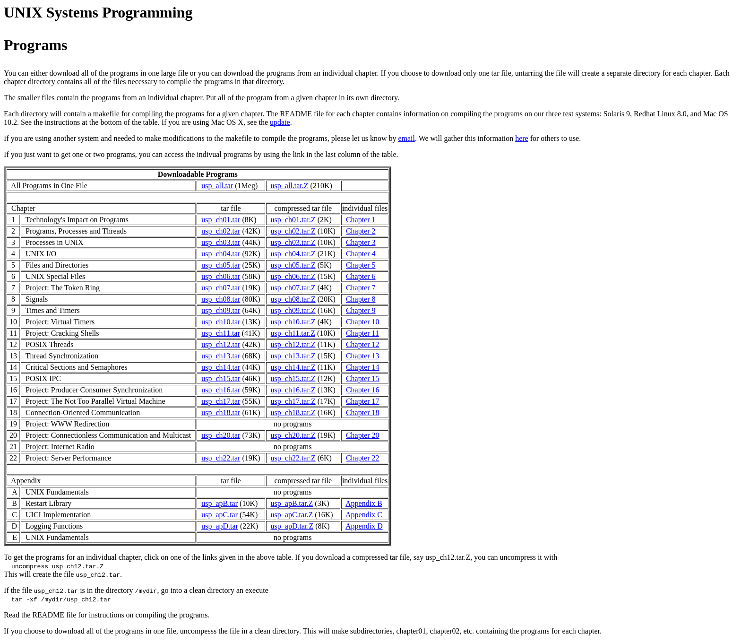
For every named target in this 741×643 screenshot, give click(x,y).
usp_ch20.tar (220, 435)
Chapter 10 (362, 322)
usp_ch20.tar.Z (293, 435)
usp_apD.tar (219, 526)
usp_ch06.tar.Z (293, 276)
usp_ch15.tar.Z (293, 378)
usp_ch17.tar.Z (293, 401)
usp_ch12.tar (220, 344)
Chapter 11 (362, 333)
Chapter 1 (361, 220)
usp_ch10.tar (220, 322)
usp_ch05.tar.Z (293, 265)
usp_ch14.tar (220, 367)
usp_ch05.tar (220, 265)
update (280, 122)
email (406, 138)
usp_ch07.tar (220, 288)
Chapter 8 (361, 299)
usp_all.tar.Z (290, 186)
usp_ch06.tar (220, 276)
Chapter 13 (362, 356)
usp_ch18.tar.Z (293, 412)
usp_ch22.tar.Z (293, 458)
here (521, 138)
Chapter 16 (362, 390)
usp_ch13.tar (220, 356)
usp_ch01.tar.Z (293, 220)
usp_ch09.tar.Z (293, 310)
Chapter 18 (362, 412)
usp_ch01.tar (220, 220)
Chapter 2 (361, 231)
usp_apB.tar (219, 503)
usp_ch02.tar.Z (293, 231)
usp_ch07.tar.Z (293, 288)
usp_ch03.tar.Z (293, 242)
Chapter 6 (361, 276)
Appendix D (364, 526)
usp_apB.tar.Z (292, 503)
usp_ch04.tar (220, 254)
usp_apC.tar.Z (292, 515)
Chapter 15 (362, 378)
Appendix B (363, 503)
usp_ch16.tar (220, 390)
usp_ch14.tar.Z (293, 367)
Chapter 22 (362, 458)
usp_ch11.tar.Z (293, 333)
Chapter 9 (361, 310)
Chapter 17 (362, 401)
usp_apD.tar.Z (292, 526)
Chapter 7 (361, 288)
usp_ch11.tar (220, 333)
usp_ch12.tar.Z (293, 344)
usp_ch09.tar (220, 310)
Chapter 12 (362, 344)
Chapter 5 (361, 265)
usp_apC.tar (219, 515)
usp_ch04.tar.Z (293, 254)
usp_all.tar (217, 186)
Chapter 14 (362, 367)
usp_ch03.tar (220, 242)
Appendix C (363, 515)
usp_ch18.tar (220, 412)
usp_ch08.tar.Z (293, 299)
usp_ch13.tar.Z (293, 356)
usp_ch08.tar (220, 299)
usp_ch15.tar (220, 378)
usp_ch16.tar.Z (293, 390)
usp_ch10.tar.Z (293, 322)
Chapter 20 (362, 435)
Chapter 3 (361, 242)
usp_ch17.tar (220, 401)
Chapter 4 (361, 254)
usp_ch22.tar (220, 458)
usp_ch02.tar (220, 231)
